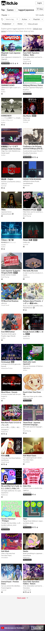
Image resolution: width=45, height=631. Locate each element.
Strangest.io (5, 429)
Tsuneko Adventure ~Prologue (8, 520)
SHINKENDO (6, 116)
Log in (39, 3)
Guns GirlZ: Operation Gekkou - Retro (31, 54)
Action (24, 19)
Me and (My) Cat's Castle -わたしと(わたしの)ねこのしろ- (11, 488)
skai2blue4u (5, 460)
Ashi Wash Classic (29, 456)
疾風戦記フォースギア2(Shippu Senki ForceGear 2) (10, 148)
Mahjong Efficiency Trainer (33, 85)
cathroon (4, 184)
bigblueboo (26, 368)
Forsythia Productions (30, 153)
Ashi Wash (5, 551)
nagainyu (26, 490)
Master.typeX (5, 153)
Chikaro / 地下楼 (7, 240)
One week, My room (30, 271)
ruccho (3, 245)
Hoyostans (26, 59)
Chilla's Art (26, 120)
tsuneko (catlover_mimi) (8, 525)
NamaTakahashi (28, 183)
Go (24, 429)
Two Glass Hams (28, 460)
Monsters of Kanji (29, 210)
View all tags (32, 24)
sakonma (4, 303)
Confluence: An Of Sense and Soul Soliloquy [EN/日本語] (32, 148)
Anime (20, 24)
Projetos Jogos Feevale (8, 336)
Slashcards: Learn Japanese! (29, 363)
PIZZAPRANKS (28, 308)
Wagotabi (4, 59)
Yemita (25, 551)
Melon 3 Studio (28, 398)
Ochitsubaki (5, 362)
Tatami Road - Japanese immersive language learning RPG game (31, 425)
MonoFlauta (27, 555)
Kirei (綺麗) (5, 456)
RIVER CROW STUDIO (8, 275)
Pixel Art (36, 19)
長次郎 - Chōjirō (7, 179)
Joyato (25, 275)
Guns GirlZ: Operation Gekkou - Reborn (31, 583)
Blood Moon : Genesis (9, 392)
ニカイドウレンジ (7, 120)
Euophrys (26, 89)
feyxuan (3, 366)
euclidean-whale (28, 523)
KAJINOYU (4, 493)
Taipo (25, 519)
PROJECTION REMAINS (32, 179)
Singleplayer (6, 24)
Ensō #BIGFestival (7, 332)
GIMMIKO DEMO (7, 85)
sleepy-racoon (27, 214)
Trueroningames (6, 588)
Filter (40, 9)
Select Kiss (27, 486)
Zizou (3, 89)
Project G (4, 396)
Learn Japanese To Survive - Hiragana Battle (11, 272)
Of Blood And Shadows (9, 301)
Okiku (3, 210)
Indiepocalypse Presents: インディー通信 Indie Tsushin (33, 303)
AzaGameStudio (6, 214)
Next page (21, 598)
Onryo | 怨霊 (27, 240)
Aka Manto (27, 116)
